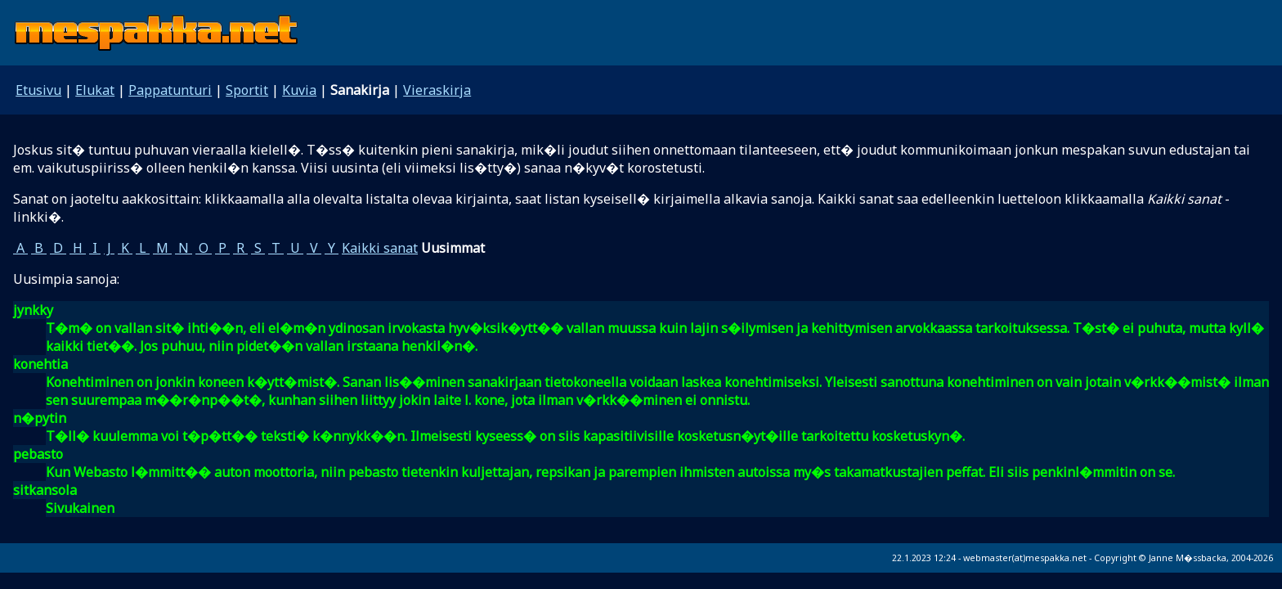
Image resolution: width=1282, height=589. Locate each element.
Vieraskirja (437, 90)
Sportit (247, 90)
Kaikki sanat (380, 248)
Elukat (94, 90)
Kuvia (299, 90)
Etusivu (38, 90)
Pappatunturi (170, 90)
